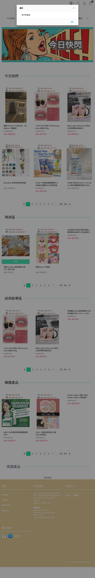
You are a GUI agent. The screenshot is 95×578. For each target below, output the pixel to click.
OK (72, 22)
